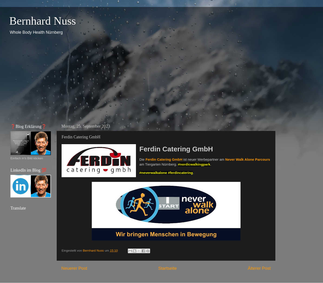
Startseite (167, 268)
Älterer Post (259, 268)
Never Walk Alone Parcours (247, 159)
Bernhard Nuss (42, 21)
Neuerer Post (74, 268)
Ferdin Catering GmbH (163, 159)
